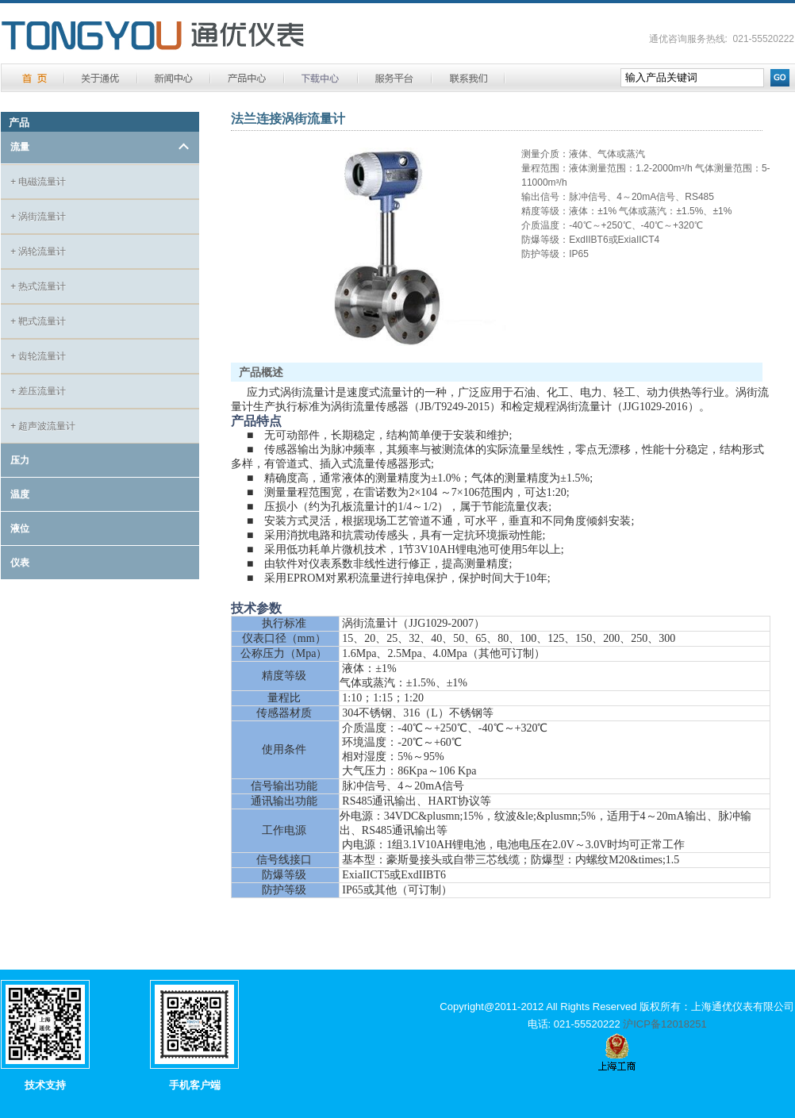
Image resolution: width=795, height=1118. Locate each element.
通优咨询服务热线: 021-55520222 (721, 38)
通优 (153, 36)
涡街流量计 (38, 216)
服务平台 (394, 78)
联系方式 (468, 78)
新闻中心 (174, 78)
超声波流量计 (42, 426)
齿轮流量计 (38, 356)
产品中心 (247, 78)
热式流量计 (38, 286)
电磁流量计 (38, 181)
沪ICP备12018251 (665, 1024)
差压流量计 (38, 391)
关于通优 (101, 78)
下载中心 (320, 78)
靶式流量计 (38, 321)
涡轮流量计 (38, 251)
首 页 (34, 78)
